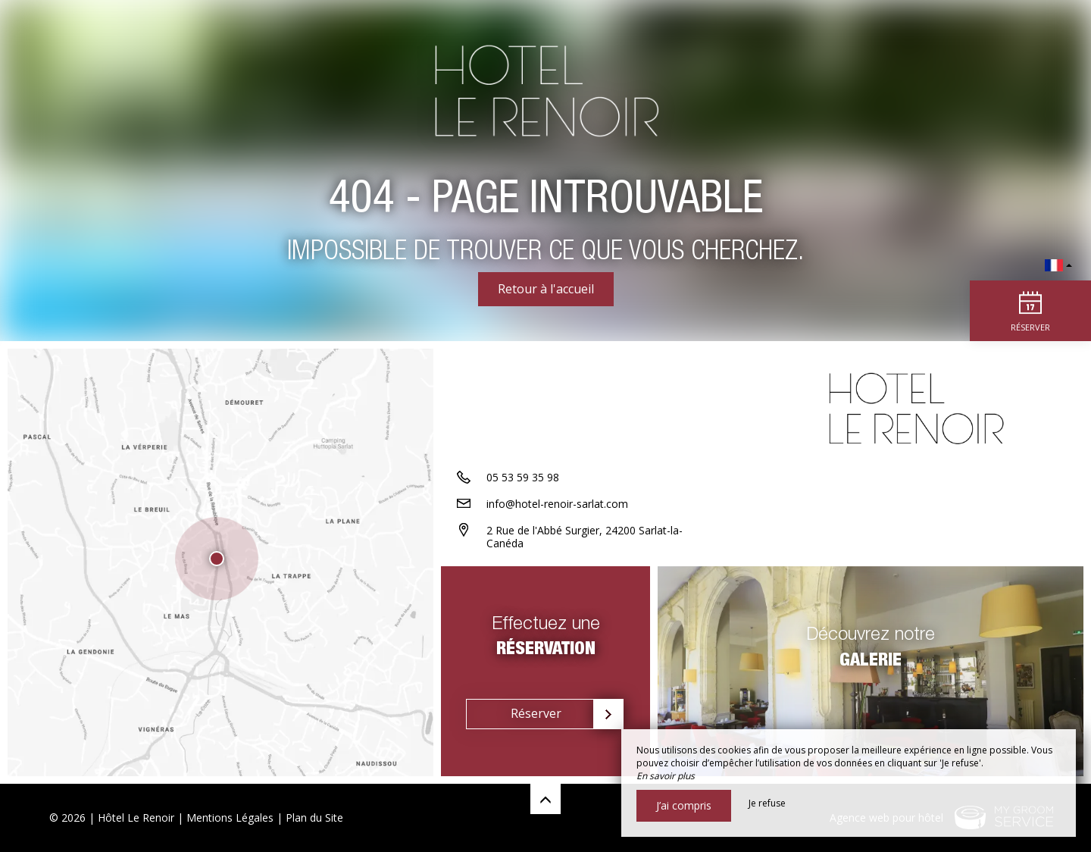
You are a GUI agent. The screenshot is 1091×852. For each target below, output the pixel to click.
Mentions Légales (230, 817)
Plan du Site (314, 817)
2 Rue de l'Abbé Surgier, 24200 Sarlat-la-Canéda (584, 536)
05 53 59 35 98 (522, 477)
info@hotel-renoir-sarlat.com (557, 503)
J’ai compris (683, 805)
